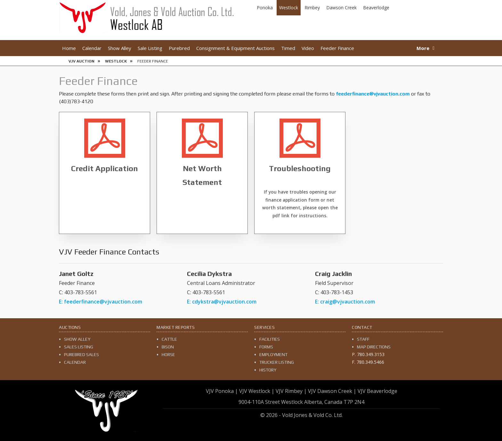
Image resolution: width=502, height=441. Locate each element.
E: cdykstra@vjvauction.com (221, 301)
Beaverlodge (376, 7)
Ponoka (265, 7)
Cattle (169, 339)
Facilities (269, 339)
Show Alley (119, 48)
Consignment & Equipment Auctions (235, 48)
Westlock (288, 7)
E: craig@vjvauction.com (345, 301)
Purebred (179, 48)
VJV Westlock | (256, 391)
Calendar (91, 48)
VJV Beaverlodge (377, 391)
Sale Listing (150, 48)
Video (308, 48)
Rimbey (312, 7)
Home (69, 48)
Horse (168, 354)
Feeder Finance (337, 48)
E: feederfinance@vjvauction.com (100, 301)
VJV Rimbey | (291, 391)
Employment (273, 354)
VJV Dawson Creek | (332, 391)
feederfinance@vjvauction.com (373, 94)
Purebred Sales (81, 354)
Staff (363, 339)
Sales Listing (78, 346)
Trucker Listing (276, 362)
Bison (168, 346)
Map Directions (374, 346)
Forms (266, 346)
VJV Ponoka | (222, 391)
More (423, 48)
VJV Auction (81, 61)
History (267, 369)
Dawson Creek (341, 7)
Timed (288, 48)
